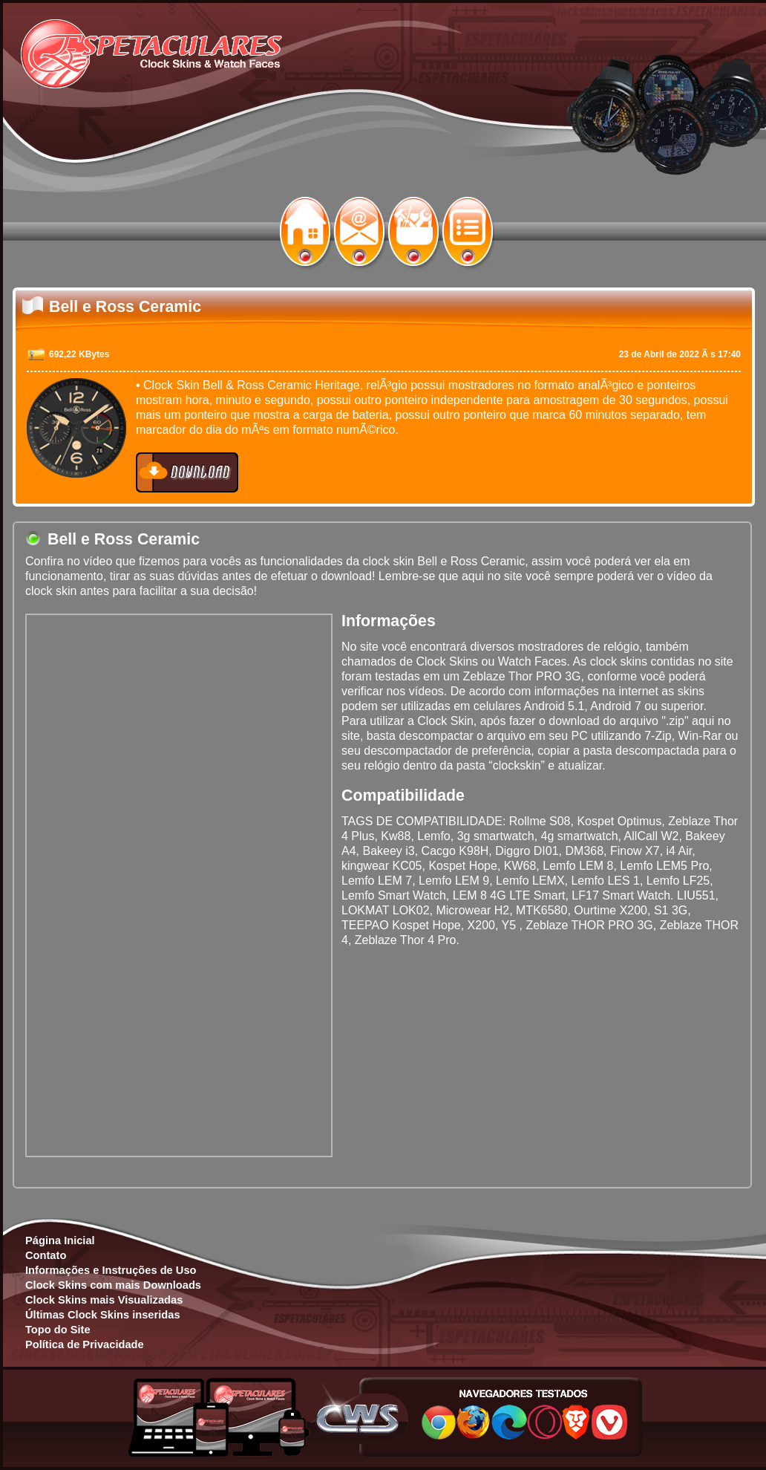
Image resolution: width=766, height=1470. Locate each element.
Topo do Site (58, 1330)
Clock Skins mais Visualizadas (104, 1300)
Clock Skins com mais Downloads (113, 1285)
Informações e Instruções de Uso (111, 1270)
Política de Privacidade (84, 1344)
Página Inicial (60, 1240)
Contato (45, 1255)
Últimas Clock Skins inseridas (102, 1315)
